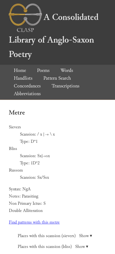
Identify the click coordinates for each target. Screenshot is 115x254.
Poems (43, 70)
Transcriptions (65, 85)
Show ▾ (85, 236)
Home (20, 70)
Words (67, 70)
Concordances (27, 85)
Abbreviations (27, 93)
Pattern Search (57, 78)
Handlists (23, 78)
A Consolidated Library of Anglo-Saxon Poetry (53, 36)
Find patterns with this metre (34, 222)
